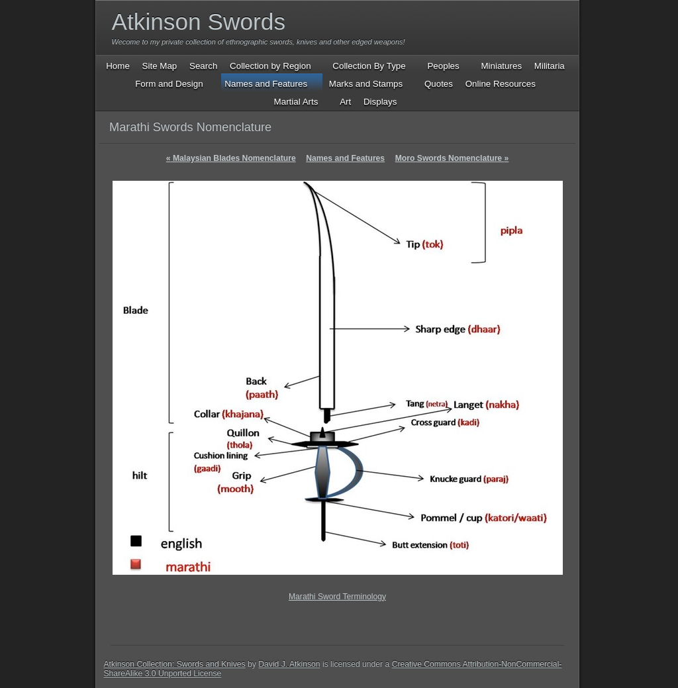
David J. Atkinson (289, 664)
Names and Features (345, 158)
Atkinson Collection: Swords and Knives (175, 664)
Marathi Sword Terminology (337, 596)
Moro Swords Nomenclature (452, 158)
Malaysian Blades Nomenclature (231, 158)
